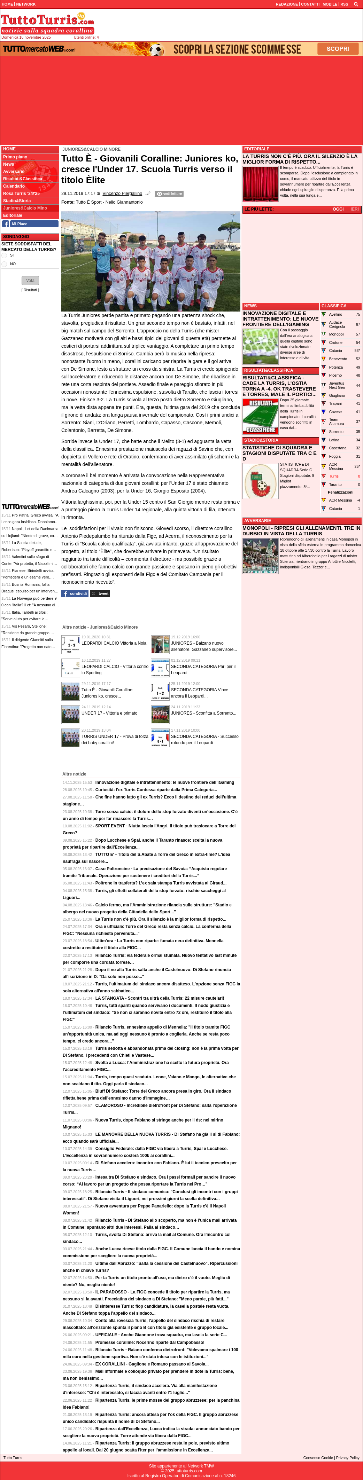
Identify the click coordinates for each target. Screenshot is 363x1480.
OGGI (338, 209)
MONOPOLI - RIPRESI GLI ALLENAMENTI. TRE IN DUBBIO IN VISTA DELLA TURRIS (301, 530)
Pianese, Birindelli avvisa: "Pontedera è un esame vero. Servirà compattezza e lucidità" (27, 577)
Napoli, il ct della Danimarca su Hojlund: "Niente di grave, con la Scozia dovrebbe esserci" (30, 535)
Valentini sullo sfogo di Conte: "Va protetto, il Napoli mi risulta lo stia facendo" (27, 563)
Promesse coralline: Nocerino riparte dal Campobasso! (149, 1342)
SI (12, 255)
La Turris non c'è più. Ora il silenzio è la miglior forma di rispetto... (160, 919)
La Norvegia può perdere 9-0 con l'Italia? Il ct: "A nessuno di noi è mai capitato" (29, 605)
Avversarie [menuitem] (13, 171)
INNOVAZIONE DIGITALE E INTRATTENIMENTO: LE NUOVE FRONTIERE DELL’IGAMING (280, 318)
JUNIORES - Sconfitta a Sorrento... (203, 713)
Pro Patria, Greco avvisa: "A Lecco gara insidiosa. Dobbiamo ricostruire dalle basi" (29, 522)
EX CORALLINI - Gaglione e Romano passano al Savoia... (152, 1364)
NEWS (250, 306)
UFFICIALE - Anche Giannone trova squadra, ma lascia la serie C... (161, 1334)
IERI (355, 209)
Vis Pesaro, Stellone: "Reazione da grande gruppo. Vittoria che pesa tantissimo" (26, 633)
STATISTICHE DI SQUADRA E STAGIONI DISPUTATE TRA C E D (279, 453)
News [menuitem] (8, 164)
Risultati (30, 290)
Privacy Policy (348, 1458)
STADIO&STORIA (261, 440)
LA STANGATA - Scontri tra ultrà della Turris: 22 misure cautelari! (159, 998)
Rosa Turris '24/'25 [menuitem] (21, 193)
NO (13, 264)
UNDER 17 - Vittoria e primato (110, 713)
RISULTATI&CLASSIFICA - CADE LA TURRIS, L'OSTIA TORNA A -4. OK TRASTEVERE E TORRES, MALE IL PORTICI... (279, 386)
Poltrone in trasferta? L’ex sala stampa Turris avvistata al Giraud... (161, 883)
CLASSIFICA (334, 306)
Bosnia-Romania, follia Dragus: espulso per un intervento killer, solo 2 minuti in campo (29, 591)
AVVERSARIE (257, 520)
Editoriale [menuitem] (12, 215)
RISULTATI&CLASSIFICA (268, 370)
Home (9, 149)
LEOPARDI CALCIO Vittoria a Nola (114, 643)
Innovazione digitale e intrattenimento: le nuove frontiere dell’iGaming (164, 782)
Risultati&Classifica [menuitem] (22, 178)
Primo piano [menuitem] (15, 157)
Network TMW (200, 1466)
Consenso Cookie (318, 1458)
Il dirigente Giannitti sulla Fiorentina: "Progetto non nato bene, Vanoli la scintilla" (27, 646)
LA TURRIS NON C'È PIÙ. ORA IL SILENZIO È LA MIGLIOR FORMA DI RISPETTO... (299, 159)
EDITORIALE (256, 149)
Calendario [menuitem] (14, 186)
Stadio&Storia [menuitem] (17, 200)
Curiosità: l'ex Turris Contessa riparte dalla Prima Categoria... (156, 789)
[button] (30, 280)
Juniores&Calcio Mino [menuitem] (25, 208)
